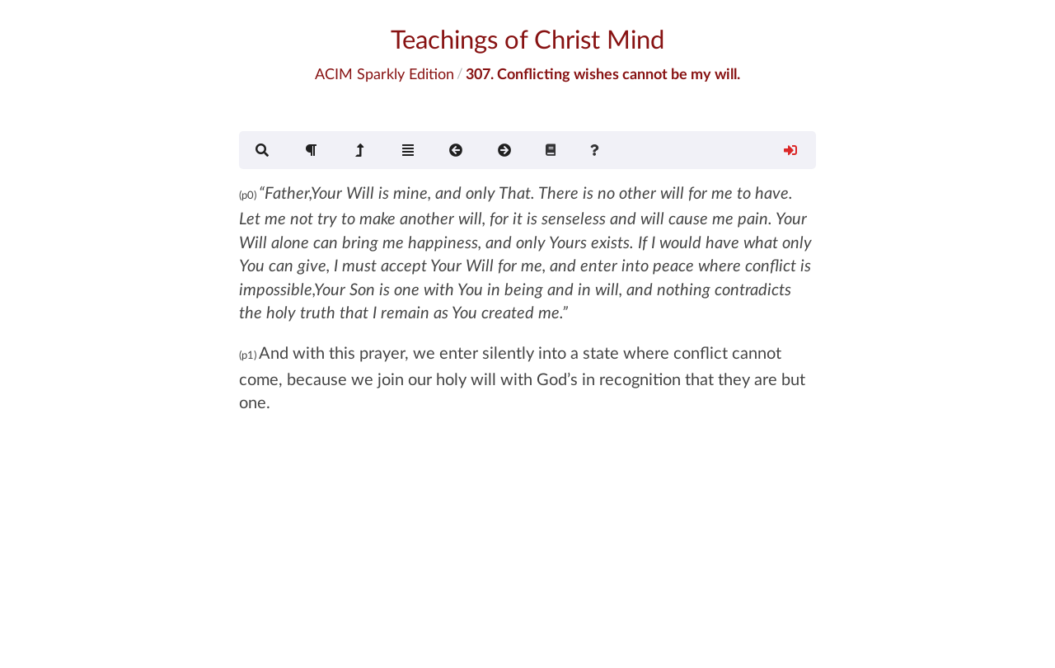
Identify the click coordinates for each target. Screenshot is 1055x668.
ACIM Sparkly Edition (384, 73)
